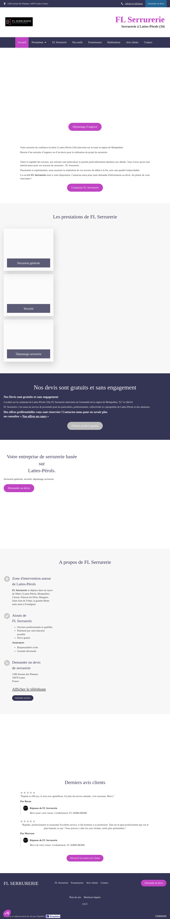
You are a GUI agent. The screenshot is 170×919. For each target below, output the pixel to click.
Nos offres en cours (34, 416)
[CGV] (85, 904)
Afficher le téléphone (134, 3)
